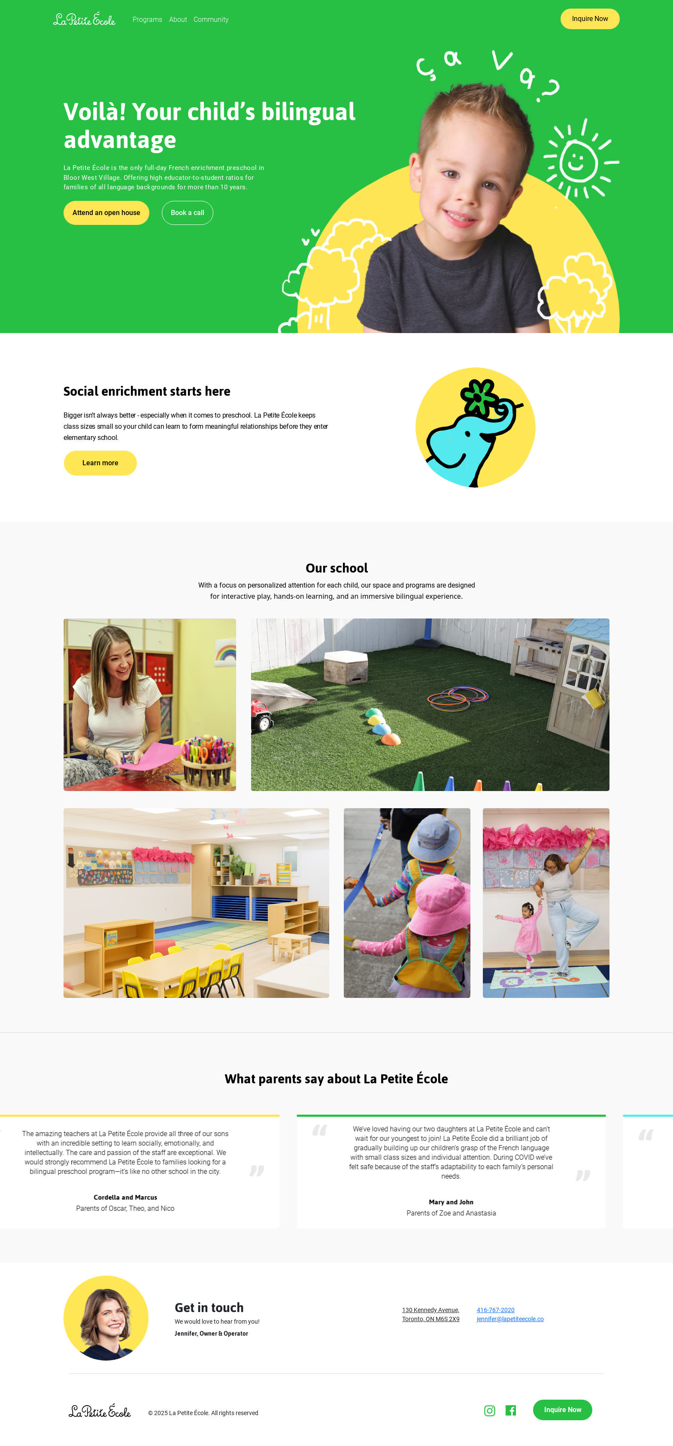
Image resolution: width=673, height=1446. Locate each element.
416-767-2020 (496, 1310)
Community (211, 19)
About (178, 19)
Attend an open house (106, 213)
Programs (147, 19)
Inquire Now (590, 19)
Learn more (100, 463)
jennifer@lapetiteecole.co (510, 1319)
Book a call (187, 213)
